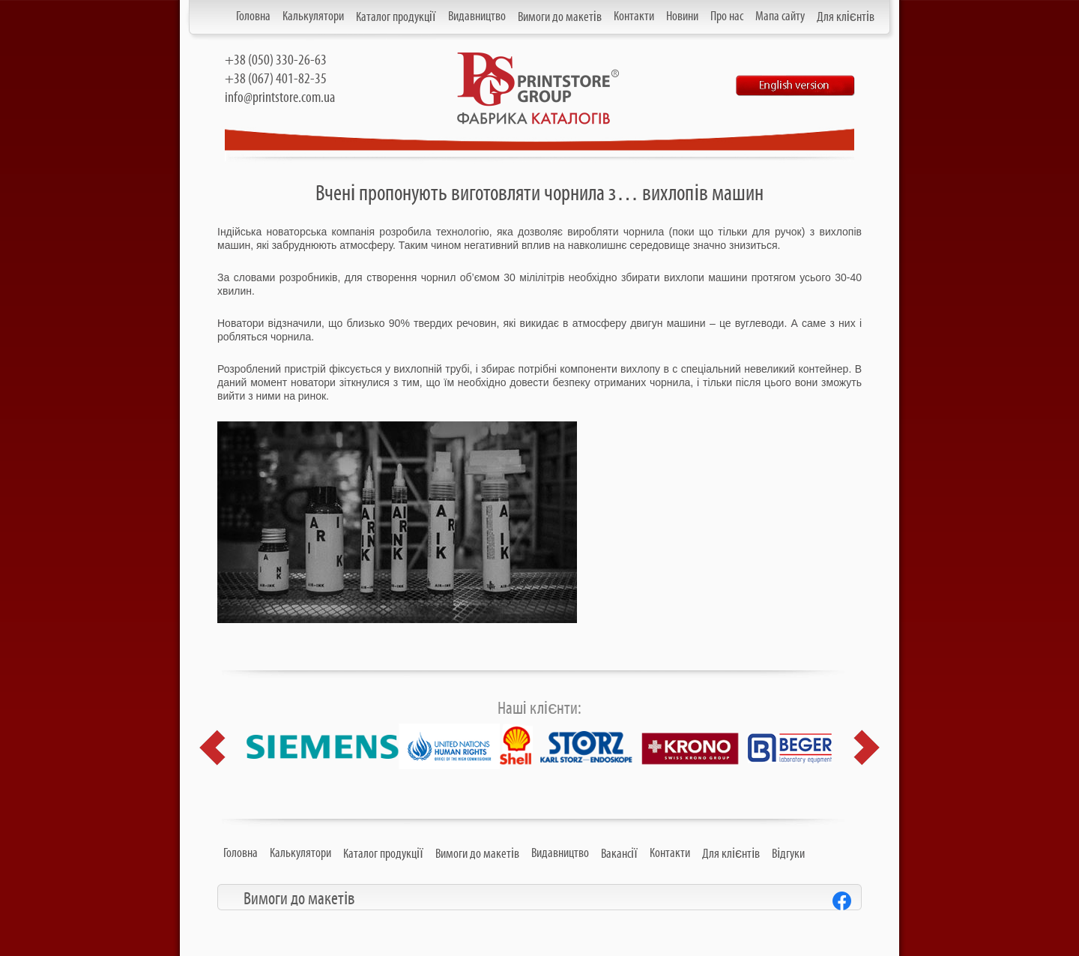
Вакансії (619, 854)
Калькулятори (313, 16)
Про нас (726, 16)
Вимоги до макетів (560, 17)
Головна (253, 16)
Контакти (634, 16)
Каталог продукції (396, 17)
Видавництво (477, 16)
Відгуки (788, 854)
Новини (682, 16)
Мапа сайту (780, 16)
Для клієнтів (845, 17)
